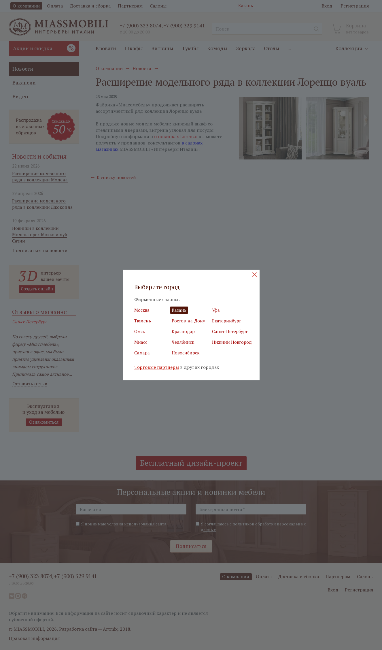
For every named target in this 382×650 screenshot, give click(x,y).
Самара (142, 353)
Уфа (216, 310)
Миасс (140, 342)
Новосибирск (185, 353)
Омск (139, 331)
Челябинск (183, 342)
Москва (142, 310)
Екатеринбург (226, 321)
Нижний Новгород (232, 342)
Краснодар (183, 331)
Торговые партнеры (156, 367)
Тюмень (142, 321)
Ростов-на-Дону (188, 321)
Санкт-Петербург (230, 331)
